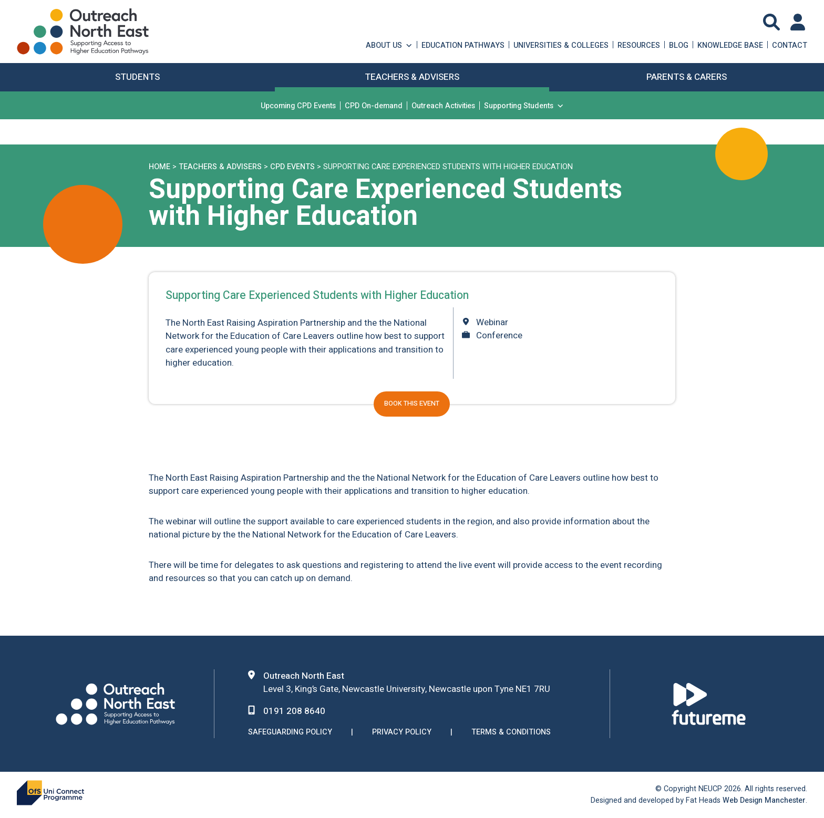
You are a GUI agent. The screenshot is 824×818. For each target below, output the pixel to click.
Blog (678, 44)
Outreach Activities (443, 105)
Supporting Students (524, 105)
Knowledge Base (730, 44)
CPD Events (292, 166)
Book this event (411, 403)
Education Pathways (462, 44)
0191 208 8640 (294, 711)
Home (159, 166)
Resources (638, 44)
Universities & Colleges (561, 44)
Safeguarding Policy (290, 732)
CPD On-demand (374, 105)
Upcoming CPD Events (298, 105)
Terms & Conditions (511, 732)
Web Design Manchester (764, 800)
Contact (789, 44)
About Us (389, 44)
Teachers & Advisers (220, 166)
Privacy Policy (401, 732)
